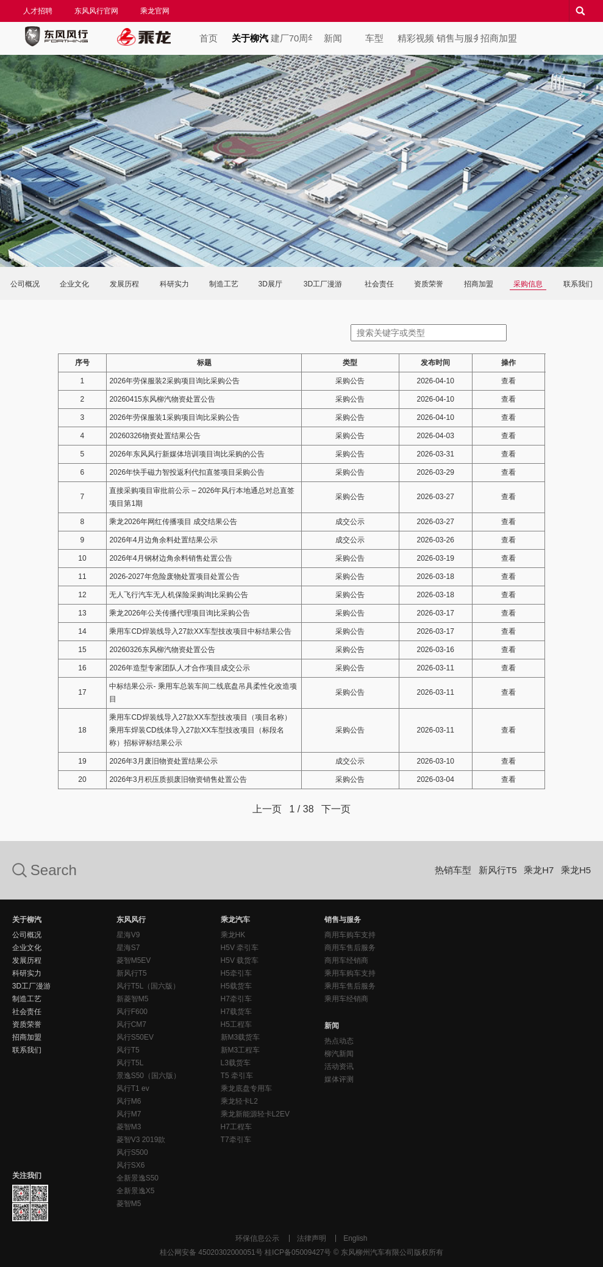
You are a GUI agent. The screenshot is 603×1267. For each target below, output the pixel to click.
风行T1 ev (132, 1088)
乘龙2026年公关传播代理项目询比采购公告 (179, 613)
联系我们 (578, 284)
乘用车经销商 (346, 999)
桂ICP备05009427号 (298, 1252)
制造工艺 (223, 284)
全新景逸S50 (137, 1178)
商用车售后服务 (350, 947)
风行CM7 (131, 1024)
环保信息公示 (257, 1238)
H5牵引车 (236, 973)
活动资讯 (339, 1066)
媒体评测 (339, 1079)
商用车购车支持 (350, 935)
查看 (508, 381)
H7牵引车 (236, 999)
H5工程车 (236, 1024)
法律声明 (311, 1238)
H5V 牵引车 (240, 947)
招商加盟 (498, 38)
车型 (374, 38)
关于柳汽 (250, 38)
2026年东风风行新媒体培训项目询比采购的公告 (187, 454)
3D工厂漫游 (323, 284)
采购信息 (528, 284)
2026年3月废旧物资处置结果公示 (163, 761)
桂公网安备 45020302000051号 (211, 1252)
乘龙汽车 (144, 37)
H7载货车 (236, 1011)
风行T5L (130, 1063)
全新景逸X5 (135, 1191)
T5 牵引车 (237, 1075)
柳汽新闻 (339, 1053)
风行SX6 (130, 1165)
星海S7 (128, 947)
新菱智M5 (132, 999)
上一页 (267, 809)
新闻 (333, 38)
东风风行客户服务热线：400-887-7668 (474, 987)
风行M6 (128, 1101)
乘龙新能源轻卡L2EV (255, 1114)
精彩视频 (416, 38)
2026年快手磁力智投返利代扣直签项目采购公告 (187, 472)
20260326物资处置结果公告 (154, 435)
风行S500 (132, 1152)
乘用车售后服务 (350, 986)
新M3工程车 (240, 1050)
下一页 (336, 809)
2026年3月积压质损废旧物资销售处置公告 (177, 779)
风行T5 (128, 1050)
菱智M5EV (133, 960)
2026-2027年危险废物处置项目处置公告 (174, 576)
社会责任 (379, 284)
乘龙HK (233, 935)
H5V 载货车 (240, 960)
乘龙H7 (539, 870)
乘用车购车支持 (350, 973)
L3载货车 (236, 1063)
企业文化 (74, 284)
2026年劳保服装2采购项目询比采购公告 (174, 381)
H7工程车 (236, 1127)
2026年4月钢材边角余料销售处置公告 (170, 558)
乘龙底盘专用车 (246, 1088)
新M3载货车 (240, 1037)
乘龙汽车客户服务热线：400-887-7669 (552, 987)
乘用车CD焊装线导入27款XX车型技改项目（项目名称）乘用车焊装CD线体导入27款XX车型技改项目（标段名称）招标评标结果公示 (200, 730)
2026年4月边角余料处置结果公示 (163, 540)
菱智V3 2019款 (141, 1139)
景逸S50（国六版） (148, 1075)
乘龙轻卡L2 (239, 1101)
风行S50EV (135, 1037)
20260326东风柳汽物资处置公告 (162, 649)
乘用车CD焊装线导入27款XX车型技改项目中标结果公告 (200, 631)
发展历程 (124, 284)
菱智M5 (128, 1203)
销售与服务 (457, 38)
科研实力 (174, 284)
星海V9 (128, 935)
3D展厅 (270, 284)
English (355, 1238)
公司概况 (25, 284)
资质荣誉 (428, 284)
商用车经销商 (346, 960)
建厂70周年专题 (291, 38)
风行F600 (132, 1011)
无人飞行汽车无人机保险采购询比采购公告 (178, 595)
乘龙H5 (576, 870)
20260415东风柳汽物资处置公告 (162, 399)
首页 (208, 38)
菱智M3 (128, 1127)
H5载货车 (236, 986)
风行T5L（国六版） (148, 986)
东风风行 (56, 37)
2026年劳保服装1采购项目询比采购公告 (174, 417)
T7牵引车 (236, 1139)
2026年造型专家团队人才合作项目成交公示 (179, 668)
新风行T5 (498, 870)
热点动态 (339, 1041)
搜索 (580, 11)
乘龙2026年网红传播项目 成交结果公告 (173, 521)
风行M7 (128, 1114)
